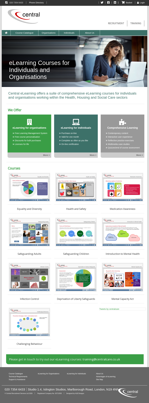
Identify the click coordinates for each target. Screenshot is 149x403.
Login (141, 2)
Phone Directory (36, 2)
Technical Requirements (18, 377)
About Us (89, 33)
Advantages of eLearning (105, 377)
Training (135, 23)
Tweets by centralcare (109, 309)
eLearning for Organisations (48, 374)
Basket (126, 2)
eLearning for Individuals (76, 374)
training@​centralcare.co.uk (101, 359)
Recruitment (116, 23)
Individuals (69, 33)
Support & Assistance (17, 379)
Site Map (99, 379)
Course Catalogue (24, 33)
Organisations (49, 33)
